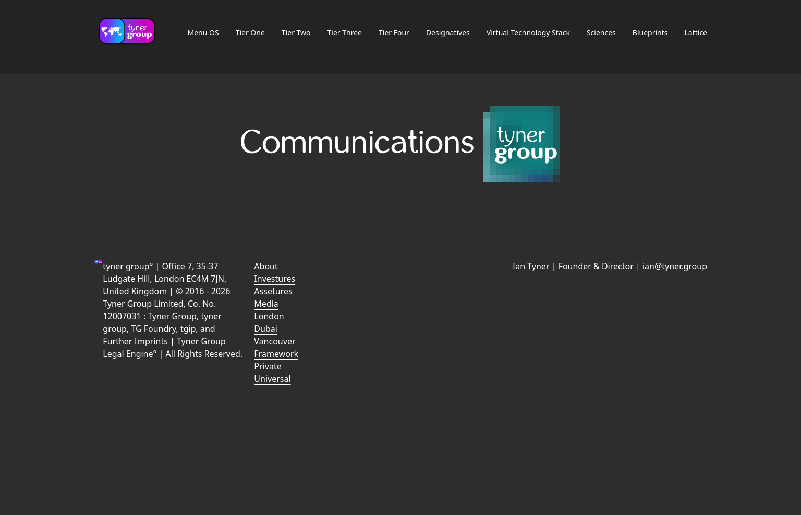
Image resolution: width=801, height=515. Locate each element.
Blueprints (650, 32)
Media (266, 303)
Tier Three (344, 32)
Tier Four (394, 32)
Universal (272, 378)
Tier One (250, 32)
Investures (274, 278)
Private (267, 366)
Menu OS (203, 32)
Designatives (448, 32)
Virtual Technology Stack (528, 32)
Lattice (695, 32)
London (269, 316)
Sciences (601, 32)
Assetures (273, 291)
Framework (276, 353)
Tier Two (296, 32)
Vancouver (274, 341)
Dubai (265, 328)
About (265, 266)
